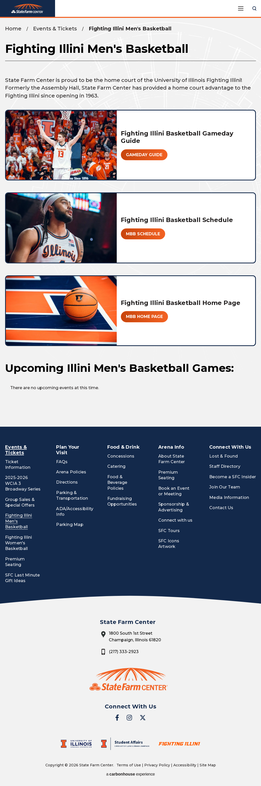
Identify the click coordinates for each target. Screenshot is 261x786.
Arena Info (171, 447)
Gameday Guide (144, 154)
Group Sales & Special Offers (20, 502)
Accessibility (184, 765)
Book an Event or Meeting (173, 491)
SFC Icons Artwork (168, 543)
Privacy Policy (157, 765)
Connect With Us (230, 447)
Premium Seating (15, 562)
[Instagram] (129, 718)
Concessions (121, 456)
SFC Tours (169, 530)
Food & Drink (123, 447)
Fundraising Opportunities (122, 501)
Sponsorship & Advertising (173, 507)
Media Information (229, 497)
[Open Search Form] (254, 8)
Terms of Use (128, 765)
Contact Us (221, 507)
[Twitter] (143, 718)
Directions (67, 482)
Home (13, 29)
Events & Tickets (55, 29)
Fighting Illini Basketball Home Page (180, 302)
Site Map (208, 765)
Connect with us (175, 520)
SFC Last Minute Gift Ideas (22, 578)
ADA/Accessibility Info (74, 511)
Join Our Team (224, 487)
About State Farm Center (171, 459)
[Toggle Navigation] (241, 8)
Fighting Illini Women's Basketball (18, 543)
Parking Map (69, 524)
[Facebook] (117, 718)
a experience (130, 774)
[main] (130, 222)
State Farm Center (27, 8)
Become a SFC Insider (232, 476)
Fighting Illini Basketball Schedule (177, 220)
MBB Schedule (143, 233)
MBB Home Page (144, 316)
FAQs (62, 461)
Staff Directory (224, 466)
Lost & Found (223, 456)
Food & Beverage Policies (117, 482)
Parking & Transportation (72, 495)
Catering (116, 466)
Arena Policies (71, 472)
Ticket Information (18, 464)
